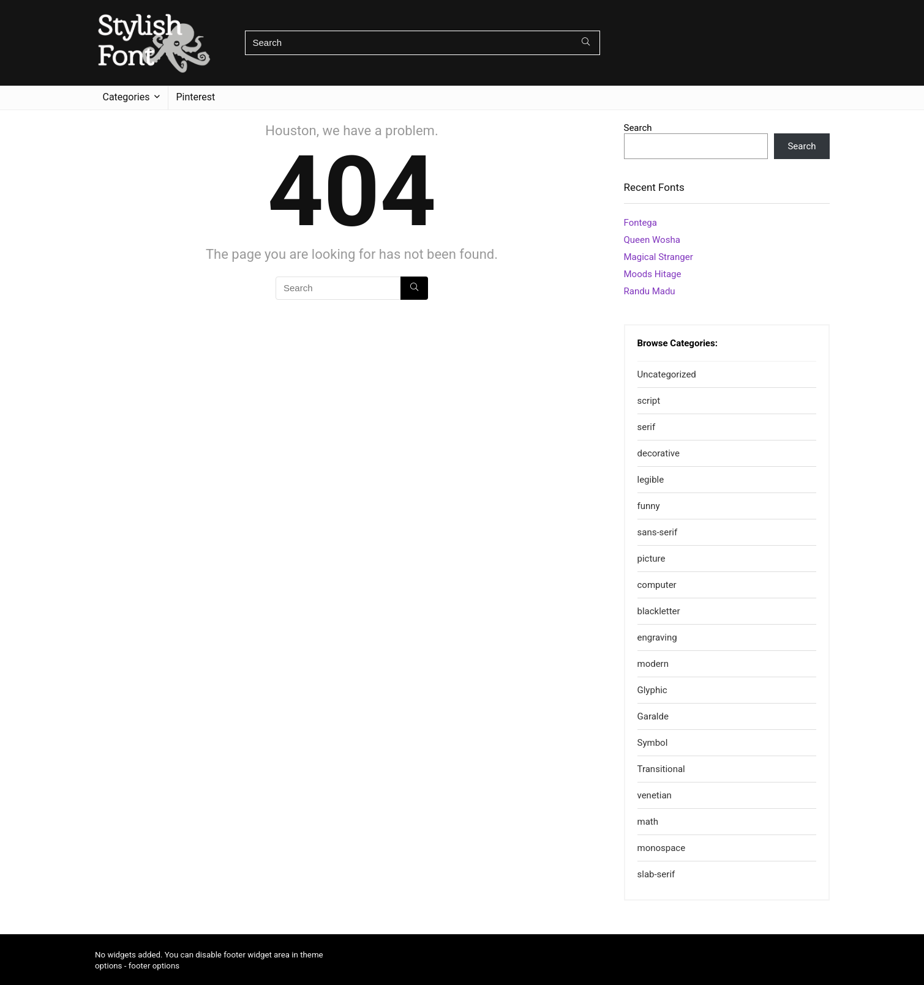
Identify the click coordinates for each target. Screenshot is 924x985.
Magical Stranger (658, 256)
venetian (654, 795)
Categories (126, 97)
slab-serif (656, 874)
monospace (661, 847)
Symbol (652, 742)
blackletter (658, 611)
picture (651, 558)
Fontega (640, 222)
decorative (658, 453)
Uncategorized (666, 374)
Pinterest (196, 97)
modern (653, 663)
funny (648, 505)
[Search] (585, 42)
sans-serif (657, 532)
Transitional (661, 769)
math (647, 821)
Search (638, 127)
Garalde (653, 716)
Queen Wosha (652, 239)
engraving (657, 637)
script (649, 400)
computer (657, 584)
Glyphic (652, 690)
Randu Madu (649, 291)
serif (646, 427)
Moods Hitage (653, 274)
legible (650, 479)
